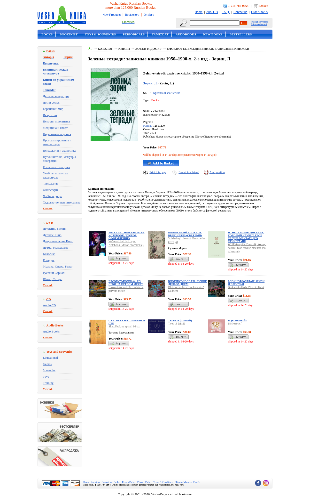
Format (147, 125)
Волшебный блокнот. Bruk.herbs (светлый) (185, 234)
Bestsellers (132, 14)
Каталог (105, 48)
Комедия (48, 260)
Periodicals (134, 34)
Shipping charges (183, 482)
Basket (263, 6)
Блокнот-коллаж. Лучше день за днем (187, 282)
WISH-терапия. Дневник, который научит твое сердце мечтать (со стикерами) (246, 237)
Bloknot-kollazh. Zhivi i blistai (246, 287)
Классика (49, 254)
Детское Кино (52, 235)
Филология (50, 183)
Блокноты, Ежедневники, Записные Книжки (208, 48)
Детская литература (56, 96)
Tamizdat (160, 34)
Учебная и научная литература (55, 175)
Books (47, 34)
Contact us (240, 12)
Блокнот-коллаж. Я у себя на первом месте (125, 282)
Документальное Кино (58, 241)
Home (198, 12)
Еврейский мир (53, 109)
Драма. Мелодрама (55, 247)
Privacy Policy (144, 482)
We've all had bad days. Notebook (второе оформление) (126, 235)
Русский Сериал (53, 273)
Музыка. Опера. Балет (57, 266)
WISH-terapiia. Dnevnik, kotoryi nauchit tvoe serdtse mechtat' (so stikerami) (247, 248)
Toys (46, 376)
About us (212, 12)
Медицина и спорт (55, 128)
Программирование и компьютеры (57, 142)
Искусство (50, 115)
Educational (50, 357)
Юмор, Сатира (52, 279)
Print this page (157, 172)
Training (48, 383)
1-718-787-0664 (238, 6)
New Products (112, 14)
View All (48, 208)
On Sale (149, 14)
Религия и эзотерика (56, 167)
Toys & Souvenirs (100, 34)
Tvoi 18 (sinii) (176, 323)
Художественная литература (61, 202)
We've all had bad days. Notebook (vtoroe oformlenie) (126, 243)
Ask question (217, 172)
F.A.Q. (226, 12)
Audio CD (49, 305)
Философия (50, 190)
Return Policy (128, 482)
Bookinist (69, 34)
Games (47, 364)
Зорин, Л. (150, 83)
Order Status (259, 12)
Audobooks (186, 34)
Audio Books (51, 331)
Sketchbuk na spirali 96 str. (124, 326)
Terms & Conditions (163, 482)
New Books (212, 34)
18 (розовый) (237, 320)
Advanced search (259, 24)
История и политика (56, 121)
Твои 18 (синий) (180, 320)
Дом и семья (51, 102)
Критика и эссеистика (166, 93)
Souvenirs (49, 370)
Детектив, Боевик (54, 228)
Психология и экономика (59, 150)
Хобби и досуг (52, 196)
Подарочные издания (57, 134)
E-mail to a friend (188, 172)
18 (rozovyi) (235, 323)
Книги (124, 48)
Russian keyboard (259, 21)
